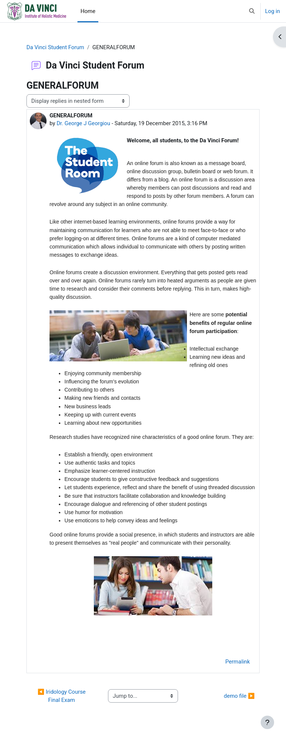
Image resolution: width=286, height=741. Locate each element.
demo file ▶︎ (239, 696)
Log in (272, 11)
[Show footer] (267, 722)
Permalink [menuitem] (237, 661)
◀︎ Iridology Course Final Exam (62, 695)
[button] (252, 11)
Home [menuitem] (87, 11)
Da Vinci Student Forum (55, 47)
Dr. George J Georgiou (83, 123)
